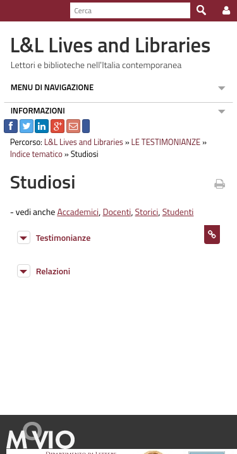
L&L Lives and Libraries (79, 142)
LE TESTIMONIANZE (162, 142)
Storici (143, 211)
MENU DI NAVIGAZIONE (48, 87)
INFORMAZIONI (34, 110)
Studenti (174, 211)
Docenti (113, 211)
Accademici (74, 211)
